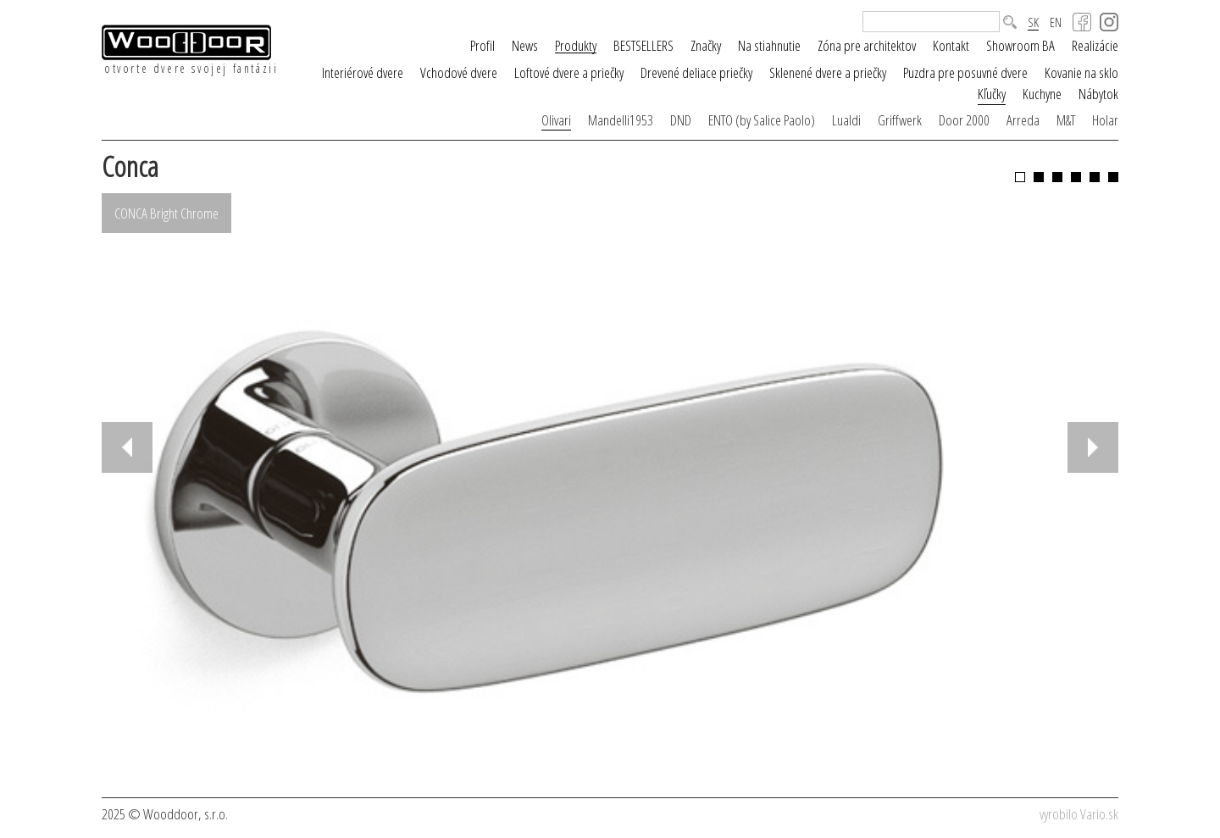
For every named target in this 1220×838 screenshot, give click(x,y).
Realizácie (1095, 45)
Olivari (556, 120)
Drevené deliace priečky (696, 72)
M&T (1065, 120)
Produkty (575, 45)
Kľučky (992, 93)
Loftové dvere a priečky (569, 72)
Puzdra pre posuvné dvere (965, 72)
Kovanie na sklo (1081, 72)
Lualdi (846, 120)
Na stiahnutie (769, 45)
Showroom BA (1020, 45)
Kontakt (951, 45)
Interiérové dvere (362, 72)
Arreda (1023, 120)
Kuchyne (1042, 93)
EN (1056, 22)
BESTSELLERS (643, 45)
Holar (1105, 120)
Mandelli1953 (620, 120)
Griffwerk (900, 120)
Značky (705, 45)
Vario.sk (1099, 814)
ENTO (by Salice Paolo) (761, 120)
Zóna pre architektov (867, 45)
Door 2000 (964, 120)
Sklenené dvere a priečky (827, 72)
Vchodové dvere (458, 72)
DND (680, 120)
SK (1033, 23)
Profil (482, 45)
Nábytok (1098, 93)
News (525, 45)
